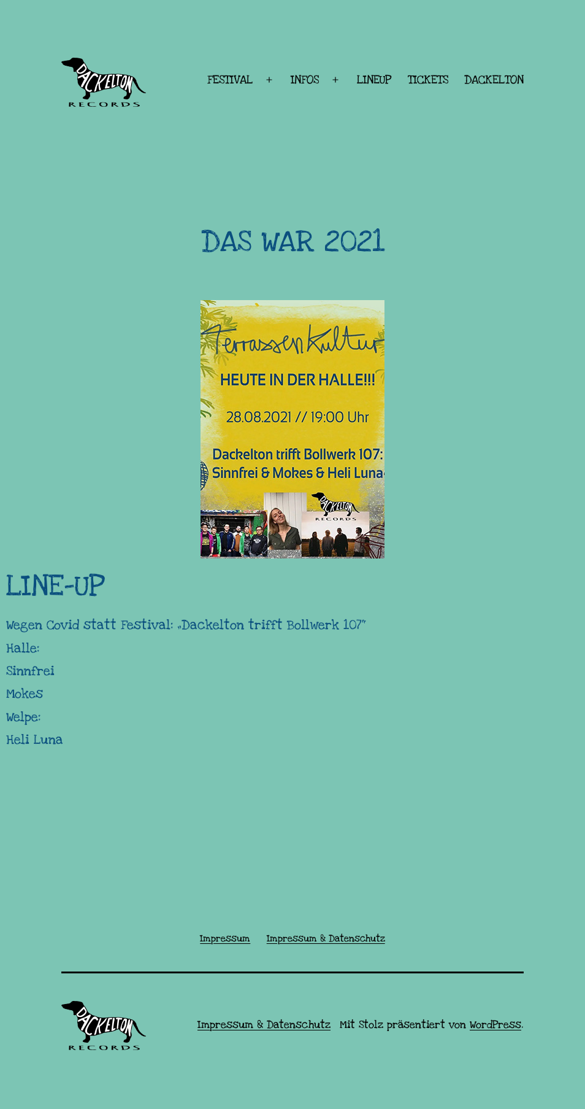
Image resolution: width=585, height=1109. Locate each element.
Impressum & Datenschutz (264, 1025)
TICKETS (428, 80)
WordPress (495, 1025)
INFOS (305, 80)
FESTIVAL (230, 80)
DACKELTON (494, 80)
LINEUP (374, 80)
